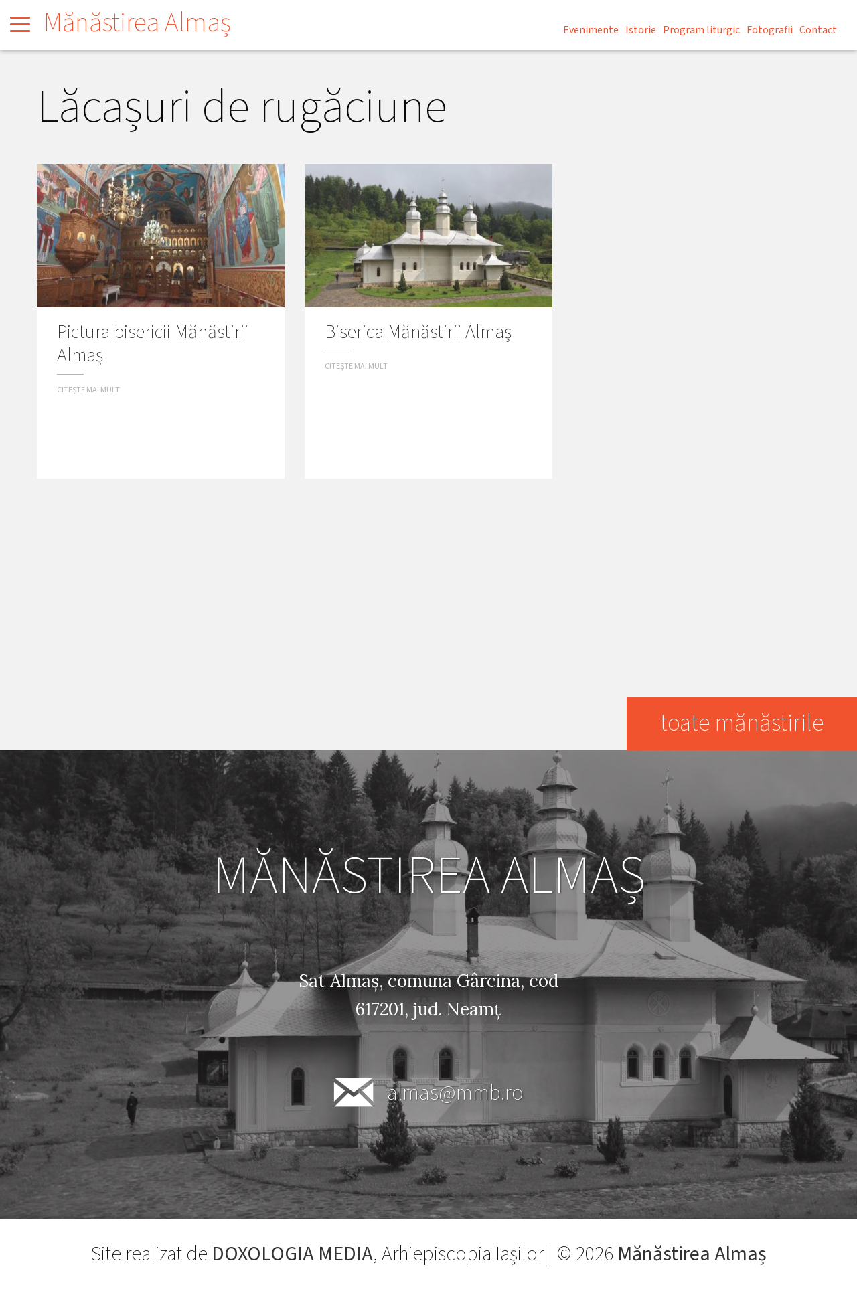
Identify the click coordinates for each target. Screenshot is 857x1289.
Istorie (640, 30)
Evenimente (591, 30)
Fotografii (770, 30)
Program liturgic (701, 30)
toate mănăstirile (742, 723)
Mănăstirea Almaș (137, 23)
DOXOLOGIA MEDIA (292, 1253)
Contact (818, 30)
